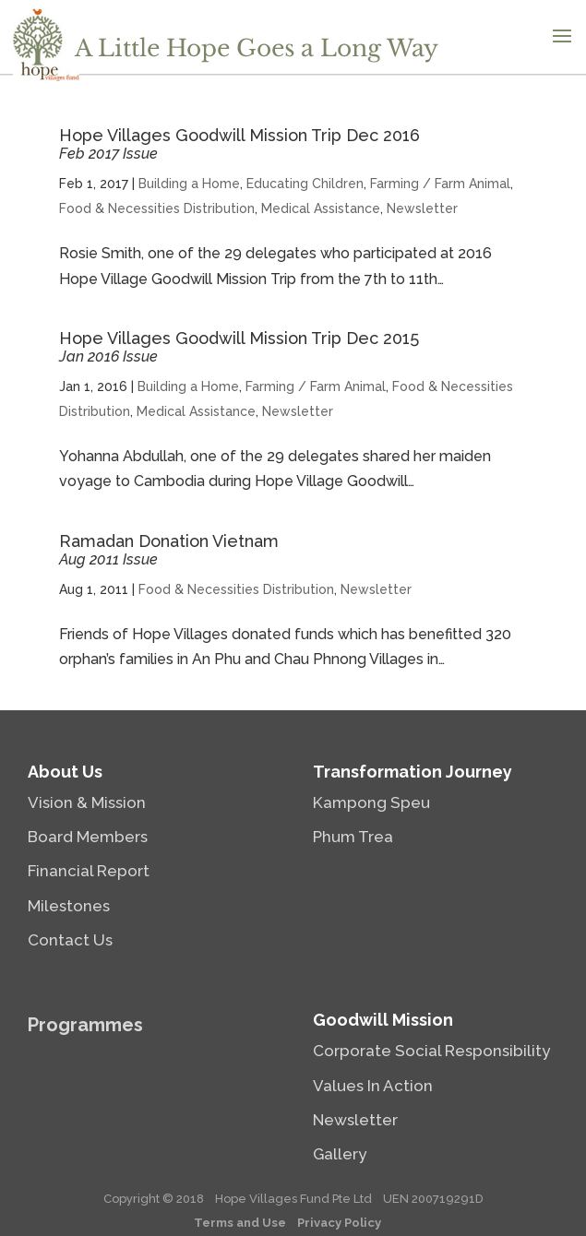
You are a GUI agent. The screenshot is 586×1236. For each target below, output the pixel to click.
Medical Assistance (320, 208)
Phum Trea (353, 836)
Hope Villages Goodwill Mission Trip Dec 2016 (239, 143)
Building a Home (189, 183)
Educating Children (305, 183)
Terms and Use (240, 1223)
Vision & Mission (87, 802)
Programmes (85, 1025)
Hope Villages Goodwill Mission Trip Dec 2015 (239, 346)
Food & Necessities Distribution (157, 208)
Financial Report (88, 871)
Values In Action (373, 1085)
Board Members (88, 836)
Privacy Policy (339, 1223)
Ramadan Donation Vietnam (169, 549)
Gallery (339, 1154)
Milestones (69, 906)
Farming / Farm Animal (440, 183)
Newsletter (422, 208)
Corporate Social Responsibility (431, 1050)
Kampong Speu (371, 802)
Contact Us (70, 940)
